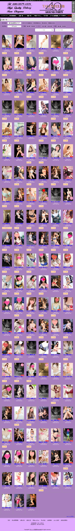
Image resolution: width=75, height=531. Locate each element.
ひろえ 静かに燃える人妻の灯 (21, 289)
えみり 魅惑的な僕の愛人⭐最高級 (10, 201)
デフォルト (14, 26)
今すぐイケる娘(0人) (27, 23)
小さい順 (44, 26)
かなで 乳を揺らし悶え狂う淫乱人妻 (35, 223)
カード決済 (62, 16)
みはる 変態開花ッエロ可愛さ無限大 (23, 201)
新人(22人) (44, 23)
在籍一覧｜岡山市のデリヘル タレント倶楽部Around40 (37, 7)
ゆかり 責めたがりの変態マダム (34, 70)
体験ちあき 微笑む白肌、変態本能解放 (60, 311)
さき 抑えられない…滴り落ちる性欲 (35, 442)
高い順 (33, 26)
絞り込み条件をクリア (14, 23)
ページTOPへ (71, 516)
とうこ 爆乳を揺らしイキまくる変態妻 (36, 289)
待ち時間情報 (12, 16)
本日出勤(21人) (37, 23)
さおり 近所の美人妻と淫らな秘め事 (11, 114)
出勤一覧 (21, 16)
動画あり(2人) (51, 23)
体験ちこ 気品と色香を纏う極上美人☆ (60, 48)
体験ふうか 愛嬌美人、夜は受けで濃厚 (11, 332)
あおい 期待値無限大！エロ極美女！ (11, 92)
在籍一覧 (29, 16)
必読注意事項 (71, 16)
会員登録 (54, 16)
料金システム (37, 16)
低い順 (28, 26)
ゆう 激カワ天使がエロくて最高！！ (35, 157)
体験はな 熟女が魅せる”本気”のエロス (11, 354)
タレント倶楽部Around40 (36, 529)
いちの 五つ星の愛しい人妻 (21, 420)
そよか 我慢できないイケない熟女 (22, 157)
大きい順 (50, 26)
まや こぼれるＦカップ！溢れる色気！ (23, 485)
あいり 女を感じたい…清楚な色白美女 (48, 70)
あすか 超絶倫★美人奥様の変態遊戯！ (35, 92)
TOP (4, 16)
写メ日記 (46, 16)
